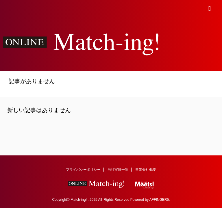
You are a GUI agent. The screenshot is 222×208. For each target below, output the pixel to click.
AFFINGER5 (159, 200)
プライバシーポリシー (83, 170)
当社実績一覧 (118, 170)
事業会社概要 (145, 170)
